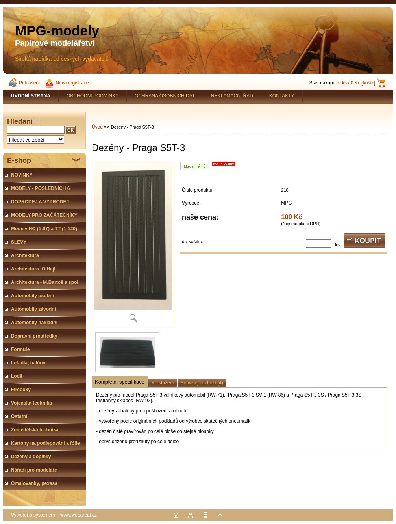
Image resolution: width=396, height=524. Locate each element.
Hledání (20, 121)
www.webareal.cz (78, 515)
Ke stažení (163, 383)
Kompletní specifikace (119, 382)
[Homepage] (31, 96)
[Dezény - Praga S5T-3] (133, 244)
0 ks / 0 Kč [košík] (356, 83)
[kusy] (318, 243)
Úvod (97, 127)
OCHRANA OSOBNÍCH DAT (165, 96)
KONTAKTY (281, 96)
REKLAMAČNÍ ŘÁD (232, 96)
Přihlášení (29, 83)
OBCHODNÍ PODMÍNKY (92, 96)
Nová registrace (72, 83)
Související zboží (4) (202, 383)
